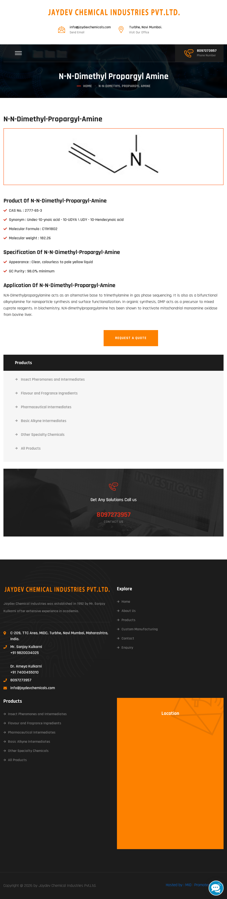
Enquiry (127, 647)
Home (87, 86)
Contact (128, 638)
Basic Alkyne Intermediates (43, 420)
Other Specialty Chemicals (43, 434)
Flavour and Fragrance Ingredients (49, 393)
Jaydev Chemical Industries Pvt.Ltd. (67, 885)
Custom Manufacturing (140, 629)
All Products (31, 448)
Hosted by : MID (178, 885)
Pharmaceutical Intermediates (46, 407)
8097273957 (207, 51)
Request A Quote (131, 338)
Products (128, 620)
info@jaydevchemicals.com (90, 27)
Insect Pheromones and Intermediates (53, 379)
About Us (129, 610)
